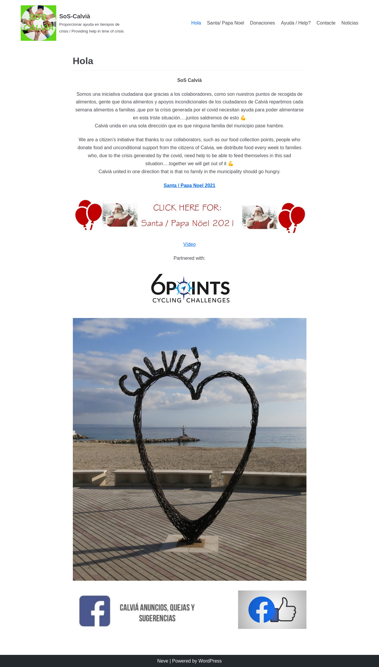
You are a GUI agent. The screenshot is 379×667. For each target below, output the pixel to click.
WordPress (210, 660)
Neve (162, 660)
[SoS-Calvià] (74, 23)
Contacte (326, 22)
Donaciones (262, 22)
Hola (196, 22)
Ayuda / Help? (296, 22)
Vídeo (189, 244)
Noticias (349, 22)
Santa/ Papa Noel (225, 22)
